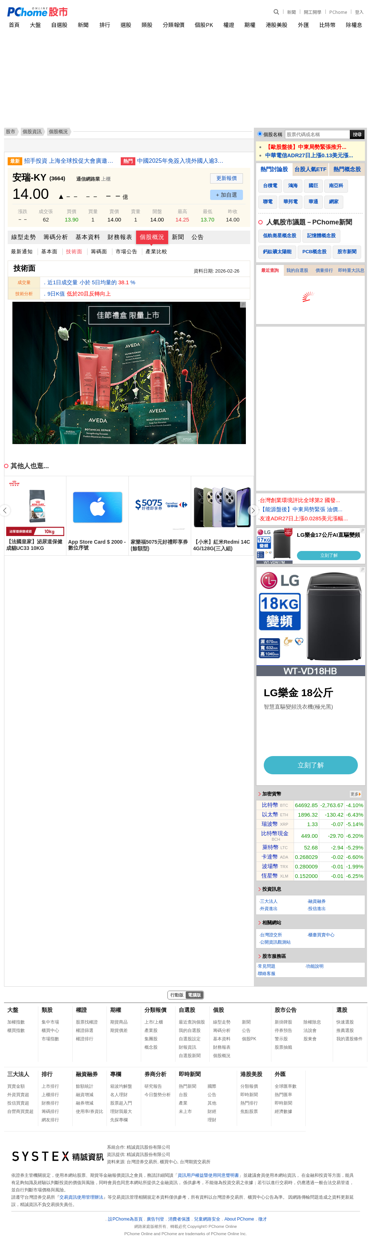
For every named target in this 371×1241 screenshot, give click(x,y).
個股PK (204, 24)
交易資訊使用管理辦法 (81, 1197)
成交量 (24, 282)
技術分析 (24, 293)
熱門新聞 (187, 1086)
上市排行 (50, 1086)
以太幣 (270, 814)
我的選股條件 (349, 1038)
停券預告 (283, 1030)
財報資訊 (187, 1047)
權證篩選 (84, 1030)
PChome (338, 12)
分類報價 (174, 24)
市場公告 (127, 251)
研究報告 (153, 1086)
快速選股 (345, 1022)
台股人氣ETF (310, 169)
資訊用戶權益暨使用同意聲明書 (208, 1175)
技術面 (74, 251)
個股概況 (152, 237)
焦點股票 (249, 1111)
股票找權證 (87, 1022)
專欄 (115, 1074)
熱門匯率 (283, 1094)
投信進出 (317, 908)
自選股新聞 (190, 1055)
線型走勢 (23, 237)
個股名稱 (272, 134)
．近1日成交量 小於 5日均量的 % (88, 282)
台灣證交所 (271, 934)
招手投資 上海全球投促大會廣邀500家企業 (69, 161)
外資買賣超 (18, 1094)
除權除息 (312, 1022)
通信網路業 (88, 179)
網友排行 (50, 1119)
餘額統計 (84, 1086)
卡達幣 (270, 856)
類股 (147, 24)
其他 (212, 1103)
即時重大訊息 (351, 270)
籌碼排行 (50, 1111)
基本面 (49, 251)
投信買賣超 (18, 1103)
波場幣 (270, 866)
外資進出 (269, 908)
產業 (183, 1103)
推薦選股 (345, 1030)
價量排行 (324, 270)
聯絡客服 (266, 973)
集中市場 (50, 1022)
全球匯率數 (286, 1086)
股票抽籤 (283, 1047)
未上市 (185, 1111)
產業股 (151, 1030)
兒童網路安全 (207, 1219)
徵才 (262, 1219)
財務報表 (120, 237)
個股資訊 (32, 131)
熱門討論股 (274, 169)
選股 (125, 24)
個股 (218, 1010)
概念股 (151, 1047)
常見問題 (266, 966)
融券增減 (84, 1103)
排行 (104, 24)
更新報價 (226, 178)
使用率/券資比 (89, 1111)
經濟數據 (283, 1111)
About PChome (239, 1219)
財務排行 (50, 1103)
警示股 (281, 1038)
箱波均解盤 (121, 1086)
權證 (228, 24)
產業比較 (156, 251)
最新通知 (22, 251)
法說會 (310, 1030)
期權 (249, 24)
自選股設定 (190, 1038)
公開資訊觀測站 (275, 942)
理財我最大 (121, 1111)
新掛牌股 (283, 1022)
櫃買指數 (16, 1030)
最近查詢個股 (192, 1022)
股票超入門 (121, 1103)
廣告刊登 (155, 1219)
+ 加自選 (226, 195)
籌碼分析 (55, 237)
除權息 (354, 24)
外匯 (303, 24)
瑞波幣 (270, 824)
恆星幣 (270, 875)
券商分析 (155, 1074)
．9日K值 (76, 293)
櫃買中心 (50, 1030)
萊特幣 (270, 847)
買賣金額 (16, 1086)
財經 (212, 1111)
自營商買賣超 (20, 1111)
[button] (253, 510)
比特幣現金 (275, 833)
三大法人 (269, 901)
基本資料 (88, 237)
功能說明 (315, 966)
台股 (183, 1094)
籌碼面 (99, 251)
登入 (359, 12)
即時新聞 (190, 1074)
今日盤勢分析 (157, 1094)
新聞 (291, 12)
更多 (355, 794)
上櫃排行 (50, 1094)
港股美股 (276, 24)
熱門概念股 (347, 169)
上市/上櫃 (153, 1022)
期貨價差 (119, 1030)
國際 (212, 1086)
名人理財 (119, 1094)
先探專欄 (119, 1119)
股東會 (310, 1038)
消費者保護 (179, 1219)
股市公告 (286, 1010)
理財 (212, 1119)
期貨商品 (119, 1022)
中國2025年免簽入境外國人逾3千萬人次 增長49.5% (182, 161)
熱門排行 (249, 1103)
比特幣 (327, 24)
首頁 (14, 24)
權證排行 (84, 1038)
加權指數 (16, 1022)
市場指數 (50, 1038)
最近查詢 (270, 270)
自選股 (59, 24)
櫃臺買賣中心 (321, 934)
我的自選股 (297, 270)
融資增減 (84, 1094)
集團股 (151, 1038)
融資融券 (317, 901)
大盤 (35, 24)
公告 (198, 237)
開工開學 (312, 12)
